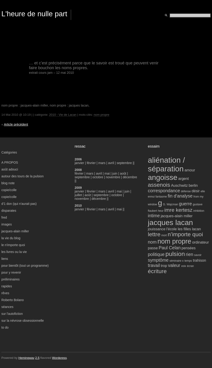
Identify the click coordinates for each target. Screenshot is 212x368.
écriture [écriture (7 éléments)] (157, 271)
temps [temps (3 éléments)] (188, 260)
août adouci (9, 169)
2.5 (37, 358)
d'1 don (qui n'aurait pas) (19, 204)
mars (102, 163)
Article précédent (16, 124)
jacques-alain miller (15, 231)
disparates (8, 210)
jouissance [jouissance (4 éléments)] (156, 229)
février (92, 163)
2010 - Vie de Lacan (62, 114)
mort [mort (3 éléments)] (164, 235)
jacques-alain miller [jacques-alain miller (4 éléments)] (176, 216)
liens (4, 259)
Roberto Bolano (12, 300)
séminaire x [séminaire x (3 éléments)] (176, 260)
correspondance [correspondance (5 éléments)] (164, 190)
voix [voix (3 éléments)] (183, 266)
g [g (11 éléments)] (160, 203)
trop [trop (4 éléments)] (164, 266)
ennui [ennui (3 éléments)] (151, 196)
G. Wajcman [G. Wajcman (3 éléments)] (170, 204)
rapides (6, 286)
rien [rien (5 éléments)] (189, 254)
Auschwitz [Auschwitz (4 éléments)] (179, 185)
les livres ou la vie (14, 252)
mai (107, 173)
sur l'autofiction (12, 314)
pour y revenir (11, 272)
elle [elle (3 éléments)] (203, 191)
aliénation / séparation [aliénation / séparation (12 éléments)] (166, 164)
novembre (113, 177)
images (6, 224)
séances (7, 307)
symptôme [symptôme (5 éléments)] (158, 260)
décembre (130, 177)
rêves (5, 293)
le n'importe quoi (13, 245)
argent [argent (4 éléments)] (183, 178)
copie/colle (9, 190)
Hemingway (26, 358)
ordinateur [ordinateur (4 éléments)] (200, 242)
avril (111, 163)
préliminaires (10, 279)
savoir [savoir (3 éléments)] (197, 255)
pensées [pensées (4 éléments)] (188, 248)
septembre (124, 163)
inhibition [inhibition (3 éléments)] (198, 210)
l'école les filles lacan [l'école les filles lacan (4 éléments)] (183, 229)
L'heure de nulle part (34, 14)
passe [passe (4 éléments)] (153, 248)
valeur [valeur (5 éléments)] (174, 265)
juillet (78, 195)
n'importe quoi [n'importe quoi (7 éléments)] (185, 234)
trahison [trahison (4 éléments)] (199, 260)
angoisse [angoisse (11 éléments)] (162, 177)
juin (114, 173)
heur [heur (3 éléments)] (160, 210)
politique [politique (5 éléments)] (156, 254)
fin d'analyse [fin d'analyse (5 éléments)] (180, 195)
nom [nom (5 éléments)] (152, 241)
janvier (79, 163)
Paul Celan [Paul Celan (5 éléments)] (169, 247)
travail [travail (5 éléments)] (154, 265)
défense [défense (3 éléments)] (186, 191)
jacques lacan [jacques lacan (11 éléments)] (170, 222)
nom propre (101, 114)
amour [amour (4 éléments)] (190, 170)
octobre (97, 177)
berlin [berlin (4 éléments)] (193, 185)
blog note (8, 183)
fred (4, 217)
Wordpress (59, 358)
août (123, 173)
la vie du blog (10, 238)
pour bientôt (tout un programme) (25, 265)
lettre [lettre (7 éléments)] (154, 234)
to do (5, 327)
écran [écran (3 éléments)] (190, 266)
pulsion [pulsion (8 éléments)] (175, 253)
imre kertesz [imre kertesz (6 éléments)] (178, 210)
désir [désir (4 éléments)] (196, 191)
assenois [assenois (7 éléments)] (159, 185)
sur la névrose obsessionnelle (22, 320)
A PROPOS (9, 162)
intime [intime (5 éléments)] (154, 215)
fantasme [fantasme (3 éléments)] (161, 196)
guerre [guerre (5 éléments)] (185, 203)
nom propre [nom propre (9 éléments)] (174, 241)
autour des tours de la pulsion (22, 176)
